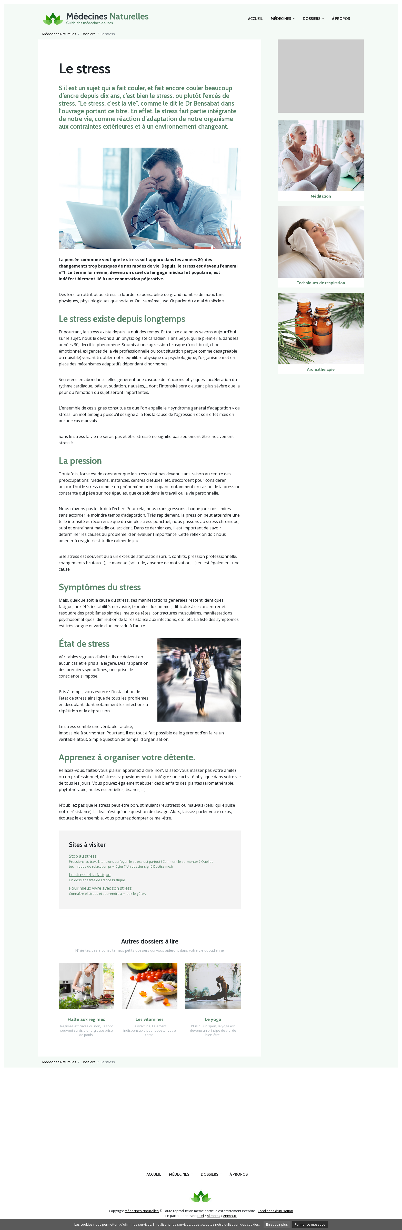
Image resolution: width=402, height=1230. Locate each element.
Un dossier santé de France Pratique (149, 877)
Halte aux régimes (86, 1019)
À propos (341, 18)
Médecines (281, 18)
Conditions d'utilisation (275, 1210)
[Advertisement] (321, 75)
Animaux (230, 1215)
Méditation (321, 196)
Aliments (213, 1215)
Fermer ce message (310, 1224)
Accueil (255, 18)
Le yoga (213, 1019)
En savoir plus (277, 1224)
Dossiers (312, 18)
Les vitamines (150, 1019)
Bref (200, 1215)
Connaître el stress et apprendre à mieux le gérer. (149, 890)
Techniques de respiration (321, 282)
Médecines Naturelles (59, 34)
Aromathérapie (321, 369)
